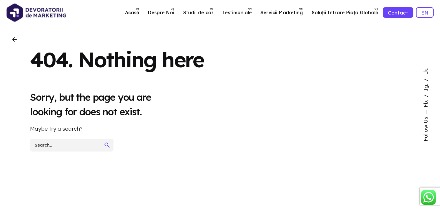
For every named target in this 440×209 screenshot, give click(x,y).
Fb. (425, 102)
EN (424, 13)
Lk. (425, 71)
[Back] (14, 39)
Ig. (425, 86)
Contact (398, 13)
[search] (107, 145)
